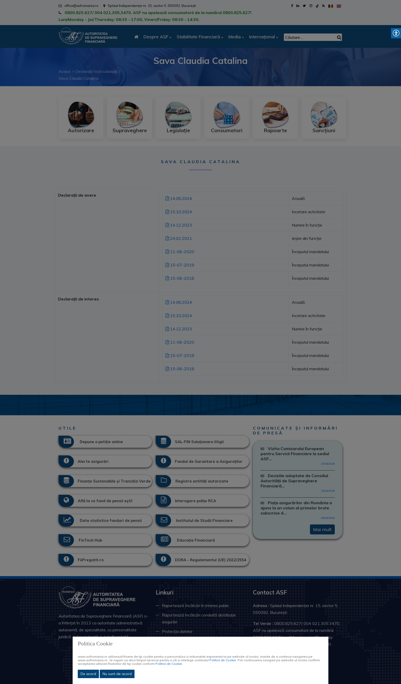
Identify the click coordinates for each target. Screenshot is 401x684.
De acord (88, 673)
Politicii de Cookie (222, 660)
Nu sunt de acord (117, 673)
